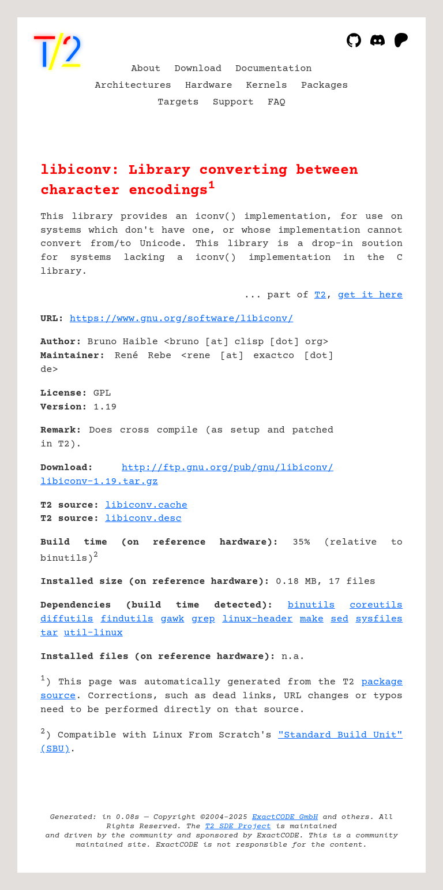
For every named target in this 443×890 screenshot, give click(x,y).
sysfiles (379, 619)
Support (233, 102)
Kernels (266, 85)
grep (203, 619)
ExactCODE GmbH (285, 817)
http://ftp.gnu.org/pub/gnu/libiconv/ (227, 468)
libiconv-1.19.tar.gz (99, 481)
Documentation (273, 69)
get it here (370, 295)
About (145, 69)
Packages (324, 85)
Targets (177, 102)
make (312, 619)
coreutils (376, 605)
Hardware (208, 85)
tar (49, 633)
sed (339, 619)
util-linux (93, 633)
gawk (173, 619)
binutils (311, 605)
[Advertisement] (368, 387)
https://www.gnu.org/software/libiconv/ (181, 319)
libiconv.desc (143, 518)
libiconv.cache (146, 505)
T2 (320, 295)
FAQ (277, 102)
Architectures (133, 85)
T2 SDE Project (238, 826)
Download (198, 69)
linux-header (257, 619)
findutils (126, 619)
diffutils (66, 619)
